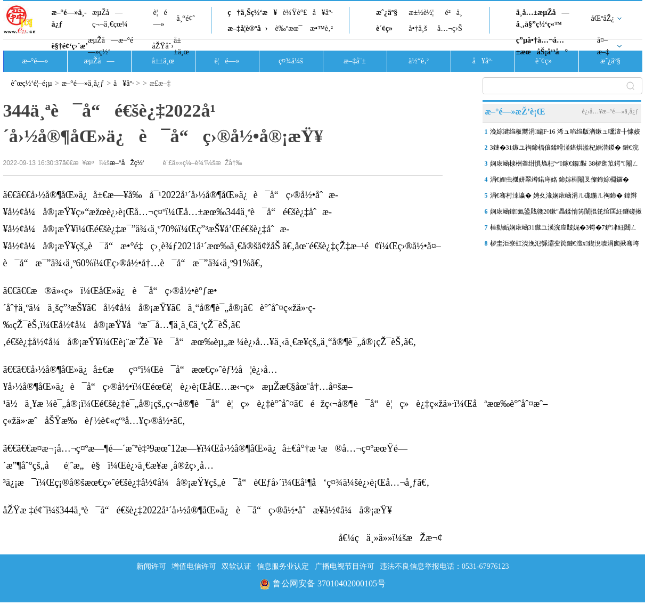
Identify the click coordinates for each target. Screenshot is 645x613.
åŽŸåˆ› (163, 46)
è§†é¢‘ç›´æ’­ (70, 46)
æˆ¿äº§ (386, 13)
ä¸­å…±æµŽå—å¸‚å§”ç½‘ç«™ (542, 18)
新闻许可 (151, 566)
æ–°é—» (35, 61)
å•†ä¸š (418, 28)
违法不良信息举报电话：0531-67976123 (444, 566)
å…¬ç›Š (449, 28)
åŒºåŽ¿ (603, 18)
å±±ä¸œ (181, 46)
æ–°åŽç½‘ (127, 163)
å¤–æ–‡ (603, 46)
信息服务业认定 (283, 566)
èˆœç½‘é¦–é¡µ (31, 83)
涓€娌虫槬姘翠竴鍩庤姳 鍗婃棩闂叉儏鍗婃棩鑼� (559, 179)
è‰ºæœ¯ (289, 28)
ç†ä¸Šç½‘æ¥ (252, 13)
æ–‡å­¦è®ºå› (247, 28)
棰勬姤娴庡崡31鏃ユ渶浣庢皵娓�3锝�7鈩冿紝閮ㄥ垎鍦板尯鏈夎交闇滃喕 (563, 229)
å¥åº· (323, 13)
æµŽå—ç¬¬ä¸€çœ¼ (110, 18)
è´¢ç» (387, 28)
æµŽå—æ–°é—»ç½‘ (110, 46)
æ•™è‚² (321, 28)
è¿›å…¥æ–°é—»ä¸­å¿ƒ (610, 111)
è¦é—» (160, 18)
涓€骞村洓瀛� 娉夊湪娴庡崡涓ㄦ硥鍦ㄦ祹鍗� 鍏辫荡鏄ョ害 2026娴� (563, 197)
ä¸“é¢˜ (185, 18)
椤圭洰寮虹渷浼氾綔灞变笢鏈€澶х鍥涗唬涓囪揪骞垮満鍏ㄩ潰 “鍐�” (564, 245)
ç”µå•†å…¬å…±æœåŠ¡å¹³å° (542, 46)
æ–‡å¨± (355, 61)
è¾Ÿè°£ (295, 13)
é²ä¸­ (453, 13)
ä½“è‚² (419, 61)
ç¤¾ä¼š (291, 61)
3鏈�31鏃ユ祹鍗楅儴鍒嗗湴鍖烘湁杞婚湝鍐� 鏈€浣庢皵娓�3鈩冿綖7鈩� (564, 150)
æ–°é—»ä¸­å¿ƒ (69, 18)
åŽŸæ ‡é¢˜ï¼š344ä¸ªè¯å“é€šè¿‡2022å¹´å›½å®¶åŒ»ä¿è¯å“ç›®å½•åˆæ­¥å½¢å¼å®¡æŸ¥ (198, 510)
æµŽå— (99, 61)
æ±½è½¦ (421, 13)
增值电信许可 (194, 566)
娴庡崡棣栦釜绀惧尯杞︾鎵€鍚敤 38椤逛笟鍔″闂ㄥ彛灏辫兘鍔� (564, 165)
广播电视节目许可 (344, 566)
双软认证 (236, 566)
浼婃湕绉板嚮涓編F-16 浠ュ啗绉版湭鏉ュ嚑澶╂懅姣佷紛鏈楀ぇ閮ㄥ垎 (565, 134)
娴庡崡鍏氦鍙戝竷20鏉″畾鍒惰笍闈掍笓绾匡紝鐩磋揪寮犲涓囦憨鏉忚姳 (566, 213)
